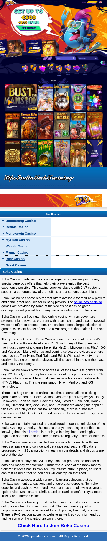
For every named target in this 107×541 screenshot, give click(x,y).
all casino (33, 432)
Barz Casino (15, 259)
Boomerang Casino (21, 221)
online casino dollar (88, 302)
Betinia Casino (17, 227)
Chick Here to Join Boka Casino (53, 525)
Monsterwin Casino (21, 233)
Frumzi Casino (17, 252)
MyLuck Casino (18, 240)
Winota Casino (17, 246)
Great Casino (16, 265)
